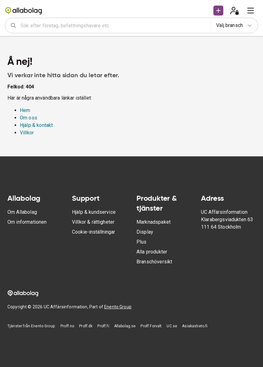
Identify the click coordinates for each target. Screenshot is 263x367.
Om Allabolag (22, 212)
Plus (141, 242)
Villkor (27, 133)
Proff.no (67, 326)
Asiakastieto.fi (194, 326)
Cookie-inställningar (93, 232)
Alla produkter (151, 252)
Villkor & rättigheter (93, 222)
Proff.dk (85, 326)
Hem (25, 110)
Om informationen (27, 222)
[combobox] (113, 25)
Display (144, 232)
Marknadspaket (153, 222)
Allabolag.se (125, 326)
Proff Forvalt (151, 326)
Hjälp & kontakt (36, 125)
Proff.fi (103, 326)
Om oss (28, 118)
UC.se (172, 326)
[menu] (250, 10)
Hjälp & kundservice (94, 212)
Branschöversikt (154, 262)
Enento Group (118, 306)
